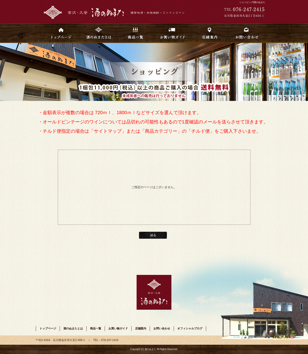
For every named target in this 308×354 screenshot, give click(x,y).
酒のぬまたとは (98, 33)
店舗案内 (209, 33)
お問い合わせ (247, 33)
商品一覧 (135, 33)
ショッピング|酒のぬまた (252, 2)
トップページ (61, 33)
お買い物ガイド (172, 33)
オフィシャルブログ (189, 328)
